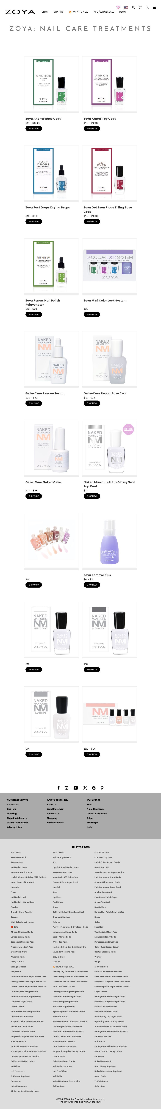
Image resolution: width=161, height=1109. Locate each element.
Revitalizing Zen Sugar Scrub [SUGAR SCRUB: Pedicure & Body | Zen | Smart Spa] (108, 1017)
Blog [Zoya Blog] (122, 12)
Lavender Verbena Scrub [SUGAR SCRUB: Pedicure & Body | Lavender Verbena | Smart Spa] (106, 1011)
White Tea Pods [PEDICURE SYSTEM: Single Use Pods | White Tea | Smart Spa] (60, 942)
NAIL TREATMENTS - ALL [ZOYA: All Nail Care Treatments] (64, 987)
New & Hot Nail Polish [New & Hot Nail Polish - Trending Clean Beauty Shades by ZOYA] (21, 872)
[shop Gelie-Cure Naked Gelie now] (51, 453)
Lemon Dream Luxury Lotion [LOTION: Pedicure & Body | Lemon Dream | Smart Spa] (108, 1051)
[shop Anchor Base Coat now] (51, 89)
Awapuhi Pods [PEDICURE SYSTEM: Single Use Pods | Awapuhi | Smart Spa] (18, 957)
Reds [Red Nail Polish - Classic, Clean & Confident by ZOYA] (55, 892)
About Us (51, 805)
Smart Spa (92, 823)
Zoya (89, 805)
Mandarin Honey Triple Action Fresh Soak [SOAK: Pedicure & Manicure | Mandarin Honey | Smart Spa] (70, 982)
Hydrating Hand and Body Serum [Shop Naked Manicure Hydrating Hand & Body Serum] (69, 1011)
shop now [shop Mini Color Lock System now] (92, 314)
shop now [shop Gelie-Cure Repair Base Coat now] (92, 403)
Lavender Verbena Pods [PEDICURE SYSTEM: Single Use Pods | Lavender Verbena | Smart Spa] (64, 952)
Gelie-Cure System (97, 814)
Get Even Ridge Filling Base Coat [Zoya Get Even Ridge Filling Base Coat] (68, 912)
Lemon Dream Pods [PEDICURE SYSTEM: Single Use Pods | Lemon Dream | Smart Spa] (20, 937)
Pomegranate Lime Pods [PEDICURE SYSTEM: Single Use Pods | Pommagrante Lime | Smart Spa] (106, 942)
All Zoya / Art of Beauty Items (25, 1091)
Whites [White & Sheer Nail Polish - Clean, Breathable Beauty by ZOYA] (97, 957)
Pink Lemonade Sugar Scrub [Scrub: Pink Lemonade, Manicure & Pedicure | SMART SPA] (107, 887)
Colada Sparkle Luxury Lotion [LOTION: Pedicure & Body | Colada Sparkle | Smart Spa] (25, 1056)
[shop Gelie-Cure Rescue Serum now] (51, 363)
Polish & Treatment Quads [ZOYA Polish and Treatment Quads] (107, 862)
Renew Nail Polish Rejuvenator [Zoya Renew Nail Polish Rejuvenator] (109, 912)
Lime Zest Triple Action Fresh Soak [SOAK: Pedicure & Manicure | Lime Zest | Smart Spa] (111, 977)
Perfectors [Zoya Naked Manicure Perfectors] (99, 1056)
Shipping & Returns (17, 818)
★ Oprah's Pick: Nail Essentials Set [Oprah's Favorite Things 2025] (27, 1021)
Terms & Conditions (17, 823)
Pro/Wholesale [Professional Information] (104, 12)
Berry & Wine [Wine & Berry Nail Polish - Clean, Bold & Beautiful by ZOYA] (17, 962)
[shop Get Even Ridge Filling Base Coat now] (109, 179)
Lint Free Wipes (60, 1071)
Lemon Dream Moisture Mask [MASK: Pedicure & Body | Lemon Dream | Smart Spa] (67, 1036)
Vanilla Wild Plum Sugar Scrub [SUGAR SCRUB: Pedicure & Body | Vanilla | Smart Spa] (26, 997)
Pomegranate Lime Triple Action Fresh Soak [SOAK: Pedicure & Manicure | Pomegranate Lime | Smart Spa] (28, 982)
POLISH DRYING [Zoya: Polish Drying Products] (101, 852)
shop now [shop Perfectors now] (34, 585)
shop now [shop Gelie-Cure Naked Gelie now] (34, 496)
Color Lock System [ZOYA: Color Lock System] (103, 857)
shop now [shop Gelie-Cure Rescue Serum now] (34, 403)
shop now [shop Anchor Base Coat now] (34, 128)
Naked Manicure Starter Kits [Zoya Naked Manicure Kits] (66, 1081)
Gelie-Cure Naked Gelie (105, 1007)
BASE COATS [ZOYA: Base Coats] (58, 852)
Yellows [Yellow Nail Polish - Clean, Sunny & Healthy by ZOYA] (56, 922)
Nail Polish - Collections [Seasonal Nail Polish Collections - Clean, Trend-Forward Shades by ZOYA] (22, 902)
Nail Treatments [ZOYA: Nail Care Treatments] (18, 1071)
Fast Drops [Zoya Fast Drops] (58, 902)
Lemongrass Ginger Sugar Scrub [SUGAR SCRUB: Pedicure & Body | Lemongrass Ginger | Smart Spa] (68, 992)
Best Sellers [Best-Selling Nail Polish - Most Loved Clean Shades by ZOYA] (100, 907)
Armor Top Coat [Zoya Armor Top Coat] (102, 902)
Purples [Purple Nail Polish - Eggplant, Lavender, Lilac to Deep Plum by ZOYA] (14, 907)
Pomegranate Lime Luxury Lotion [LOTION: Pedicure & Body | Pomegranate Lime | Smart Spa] (110, 1046)
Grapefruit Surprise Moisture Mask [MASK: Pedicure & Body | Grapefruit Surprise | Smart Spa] (27, 1036)
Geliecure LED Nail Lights (23, 1061)
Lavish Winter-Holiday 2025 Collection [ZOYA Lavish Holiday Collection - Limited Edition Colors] (28, 877)
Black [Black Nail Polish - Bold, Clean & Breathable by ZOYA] (97, 917)
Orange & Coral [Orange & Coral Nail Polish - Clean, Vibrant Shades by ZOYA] (18, 967)
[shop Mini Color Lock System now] (109, 271)
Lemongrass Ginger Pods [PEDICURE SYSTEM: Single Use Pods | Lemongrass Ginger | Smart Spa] (65, 932)
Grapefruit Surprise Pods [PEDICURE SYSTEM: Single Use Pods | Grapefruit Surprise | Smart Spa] (22, 942)
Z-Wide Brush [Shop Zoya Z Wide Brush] (101, 967)
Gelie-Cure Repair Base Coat (108, 972)
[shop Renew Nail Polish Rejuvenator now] (51, 272)
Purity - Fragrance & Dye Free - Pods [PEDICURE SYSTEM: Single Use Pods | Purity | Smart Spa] (70, 927)
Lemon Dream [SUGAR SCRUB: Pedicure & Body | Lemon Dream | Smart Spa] (18, 1007)
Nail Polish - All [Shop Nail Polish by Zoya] (18, 897)
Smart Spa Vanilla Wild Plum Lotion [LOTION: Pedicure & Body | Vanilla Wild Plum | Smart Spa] (28, 1051)
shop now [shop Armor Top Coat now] (92, 128)
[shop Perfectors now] (51, 544)
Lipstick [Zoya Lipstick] (56, 887)
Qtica (90, 818)
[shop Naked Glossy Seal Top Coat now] (109, 632)
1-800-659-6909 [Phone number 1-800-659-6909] (55, 823)
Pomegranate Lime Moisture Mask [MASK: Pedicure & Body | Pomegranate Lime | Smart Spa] (111, 1031)
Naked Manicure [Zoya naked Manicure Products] (19, 1086)
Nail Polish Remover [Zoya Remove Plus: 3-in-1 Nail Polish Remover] (62, 1066)
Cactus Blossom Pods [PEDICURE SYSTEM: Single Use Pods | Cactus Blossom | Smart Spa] (105, 952)
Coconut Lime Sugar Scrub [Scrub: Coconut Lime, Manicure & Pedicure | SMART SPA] (65, 882)
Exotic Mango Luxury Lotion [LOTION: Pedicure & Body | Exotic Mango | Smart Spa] (24, 1046)
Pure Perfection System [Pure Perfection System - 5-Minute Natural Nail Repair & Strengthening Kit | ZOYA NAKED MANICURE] (64, 1041)
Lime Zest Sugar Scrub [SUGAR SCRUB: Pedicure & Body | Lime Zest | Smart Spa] (21, 1002)
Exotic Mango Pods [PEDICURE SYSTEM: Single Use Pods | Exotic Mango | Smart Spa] (62, 937)
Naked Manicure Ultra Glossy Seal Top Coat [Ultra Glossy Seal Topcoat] (70, 1021)
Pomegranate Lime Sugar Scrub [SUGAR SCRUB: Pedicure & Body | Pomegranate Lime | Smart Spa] (109, 997)
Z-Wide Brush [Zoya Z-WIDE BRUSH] (101, 1081)
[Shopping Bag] (154, 8)
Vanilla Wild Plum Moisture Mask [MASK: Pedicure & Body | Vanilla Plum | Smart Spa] (110, 1026)
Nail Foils (57, 1076)
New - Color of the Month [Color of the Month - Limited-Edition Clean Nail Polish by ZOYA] (23, 882)
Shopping (52, 818)
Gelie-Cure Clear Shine (22, 1026)
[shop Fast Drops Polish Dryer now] (51, 178)
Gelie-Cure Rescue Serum (106, 947)
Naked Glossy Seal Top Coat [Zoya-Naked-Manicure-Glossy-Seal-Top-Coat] (108, 1071)
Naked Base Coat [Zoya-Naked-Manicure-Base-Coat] (102, 1061)
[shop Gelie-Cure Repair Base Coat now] (109, 363)
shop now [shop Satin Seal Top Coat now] (34, 754)
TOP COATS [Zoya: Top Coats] (16, 852)
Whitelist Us (53, 814)
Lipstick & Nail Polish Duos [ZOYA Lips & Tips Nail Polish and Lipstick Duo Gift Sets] (66, 867)
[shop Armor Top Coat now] (109, 89)
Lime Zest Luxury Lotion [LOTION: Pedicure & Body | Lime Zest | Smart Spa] (64, 1046)
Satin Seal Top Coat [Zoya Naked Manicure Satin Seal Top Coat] (20, 1076)
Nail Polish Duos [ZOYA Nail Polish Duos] (19, 867)
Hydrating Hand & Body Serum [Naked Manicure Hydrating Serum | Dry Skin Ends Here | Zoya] (109, 1021)
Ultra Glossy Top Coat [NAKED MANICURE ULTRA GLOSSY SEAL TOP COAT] (105, 1066)
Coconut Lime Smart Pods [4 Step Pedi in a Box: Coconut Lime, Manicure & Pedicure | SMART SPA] (107, 882)
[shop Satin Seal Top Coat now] (51, 716)
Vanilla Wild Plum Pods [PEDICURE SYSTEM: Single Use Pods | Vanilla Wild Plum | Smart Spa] (105, 932)
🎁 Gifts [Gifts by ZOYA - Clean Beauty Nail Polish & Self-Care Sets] (14, 927)
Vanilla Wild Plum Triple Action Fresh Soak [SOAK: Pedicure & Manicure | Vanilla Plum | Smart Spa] (28, 977)
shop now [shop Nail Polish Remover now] (92, 585)
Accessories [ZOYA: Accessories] (17, 862)
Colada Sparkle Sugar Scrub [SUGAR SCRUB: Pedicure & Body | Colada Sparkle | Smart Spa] (24, 992)
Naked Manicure (96, 809)
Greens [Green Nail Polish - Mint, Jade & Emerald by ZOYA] (14, 917)
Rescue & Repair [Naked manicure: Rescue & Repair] (19, 857)
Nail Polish (99, 1041)
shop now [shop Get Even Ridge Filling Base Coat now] (92, 221)
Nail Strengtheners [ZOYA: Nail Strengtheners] (62, 857)
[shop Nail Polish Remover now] (109, 545)
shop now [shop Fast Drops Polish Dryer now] (34, 221)
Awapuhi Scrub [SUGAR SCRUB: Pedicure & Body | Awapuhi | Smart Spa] (60, 1017)
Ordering (12, 814)
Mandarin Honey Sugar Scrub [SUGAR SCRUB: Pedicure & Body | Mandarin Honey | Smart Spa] (67, 997)
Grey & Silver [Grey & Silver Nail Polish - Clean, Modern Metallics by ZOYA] (59, 957)
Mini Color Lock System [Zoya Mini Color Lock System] (22, 922)
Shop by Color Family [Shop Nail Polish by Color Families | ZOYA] (21, 912)
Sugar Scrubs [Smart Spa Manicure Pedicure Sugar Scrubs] (100, 992)
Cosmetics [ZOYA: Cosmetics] (16, 1081)
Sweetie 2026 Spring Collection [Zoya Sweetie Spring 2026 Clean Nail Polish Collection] (109, 872)
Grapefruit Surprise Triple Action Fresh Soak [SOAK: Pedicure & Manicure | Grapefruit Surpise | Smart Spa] (112, 982)
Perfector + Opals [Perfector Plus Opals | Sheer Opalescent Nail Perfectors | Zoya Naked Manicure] (102, 1036)
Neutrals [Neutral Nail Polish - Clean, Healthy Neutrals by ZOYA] (15, 887)
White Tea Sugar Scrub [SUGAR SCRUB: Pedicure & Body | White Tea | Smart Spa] (64, 1007)
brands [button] (59, 12)
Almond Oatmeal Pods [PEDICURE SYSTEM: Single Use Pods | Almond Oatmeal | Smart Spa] (22, 932)
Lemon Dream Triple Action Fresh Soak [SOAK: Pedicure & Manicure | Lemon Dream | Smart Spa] (28, 987)
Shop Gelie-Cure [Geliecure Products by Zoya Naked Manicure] (19, 952)
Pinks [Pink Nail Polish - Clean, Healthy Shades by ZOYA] (13, 892)
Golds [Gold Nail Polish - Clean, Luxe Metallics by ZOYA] (97, 922)
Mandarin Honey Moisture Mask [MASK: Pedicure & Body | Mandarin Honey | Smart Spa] (68, 1031)
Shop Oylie (16, 972)
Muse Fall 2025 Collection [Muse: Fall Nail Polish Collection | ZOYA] (65, 877)
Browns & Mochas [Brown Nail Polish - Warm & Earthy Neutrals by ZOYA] (61, 917)
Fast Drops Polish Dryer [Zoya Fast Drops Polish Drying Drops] (105, 897)
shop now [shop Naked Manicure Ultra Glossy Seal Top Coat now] (92, 496)
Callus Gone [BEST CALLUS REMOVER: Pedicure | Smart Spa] (58, 1086)
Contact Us (13, 805)
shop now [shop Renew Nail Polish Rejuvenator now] (34, 314)
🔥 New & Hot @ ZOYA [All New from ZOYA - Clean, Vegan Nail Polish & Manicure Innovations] (63, 967)
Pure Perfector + (18, 1041)
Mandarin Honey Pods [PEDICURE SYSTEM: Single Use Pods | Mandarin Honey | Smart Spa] (105, 937)
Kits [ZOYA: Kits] (54, 862)
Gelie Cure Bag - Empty (64, 1061)
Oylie (89, 827)
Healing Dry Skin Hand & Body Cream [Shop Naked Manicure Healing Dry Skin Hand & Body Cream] (70, 972)
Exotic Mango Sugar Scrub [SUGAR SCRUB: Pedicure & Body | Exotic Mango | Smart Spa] (65, 1002)
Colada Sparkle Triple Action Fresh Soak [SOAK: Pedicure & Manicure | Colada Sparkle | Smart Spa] (112, 987)
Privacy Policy (14, 827)
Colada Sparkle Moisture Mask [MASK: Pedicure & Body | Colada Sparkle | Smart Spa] (67, 1026)
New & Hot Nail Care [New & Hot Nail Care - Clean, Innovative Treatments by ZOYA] (62, 872)
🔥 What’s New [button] (79, 12)
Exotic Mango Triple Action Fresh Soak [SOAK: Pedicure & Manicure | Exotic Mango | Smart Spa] (70, 977)
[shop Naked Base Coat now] (51, 632)
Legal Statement (55, 809)
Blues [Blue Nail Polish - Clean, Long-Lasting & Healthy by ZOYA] (55, 907)
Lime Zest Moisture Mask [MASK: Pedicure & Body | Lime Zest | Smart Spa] (23, 1031)
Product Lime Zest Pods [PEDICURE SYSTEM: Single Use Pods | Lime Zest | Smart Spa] (22, 947)
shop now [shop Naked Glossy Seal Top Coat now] (92, 670)
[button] (20, 12)
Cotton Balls (59, 1056)
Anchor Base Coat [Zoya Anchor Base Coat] (103, 892)
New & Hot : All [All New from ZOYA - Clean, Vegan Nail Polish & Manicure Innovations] (101, 867)
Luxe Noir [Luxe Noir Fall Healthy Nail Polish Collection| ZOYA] (98, 927)
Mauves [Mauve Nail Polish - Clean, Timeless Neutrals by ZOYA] (56, 962)
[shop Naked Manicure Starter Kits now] (109, 716)
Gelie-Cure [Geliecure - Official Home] (99, 1086)
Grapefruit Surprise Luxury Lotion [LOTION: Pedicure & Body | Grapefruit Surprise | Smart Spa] (69, 1051)
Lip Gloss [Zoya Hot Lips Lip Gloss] (57, 897)
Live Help (12, 809)
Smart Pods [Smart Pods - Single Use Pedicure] (100, 1076)
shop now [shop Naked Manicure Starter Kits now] (92, 754)
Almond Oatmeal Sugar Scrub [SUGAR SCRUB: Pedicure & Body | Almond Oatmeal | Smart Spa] (25, 1011)
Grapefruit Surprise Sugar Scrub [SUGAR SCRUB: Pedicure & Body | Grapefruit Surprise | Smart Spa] (109, 1002)
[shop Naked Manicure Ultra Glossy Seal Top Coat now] (109, 454)
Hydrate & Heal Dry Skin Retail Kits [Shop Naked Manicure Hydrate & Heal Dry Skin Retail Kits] (69, 947)
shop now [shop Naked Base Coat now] (34, 670)
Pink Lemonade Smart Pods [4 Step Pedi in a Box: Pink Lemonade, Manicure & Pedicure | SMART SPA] (107, 877)
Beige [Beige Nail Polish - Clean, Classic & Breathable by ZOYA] (97, 962)
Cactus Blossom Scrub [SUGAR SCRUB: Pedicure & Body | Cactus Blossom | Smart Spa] (22, 1017)
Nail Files (15, 1066)
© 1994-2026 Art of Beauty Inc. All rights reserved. (80, 1100)
